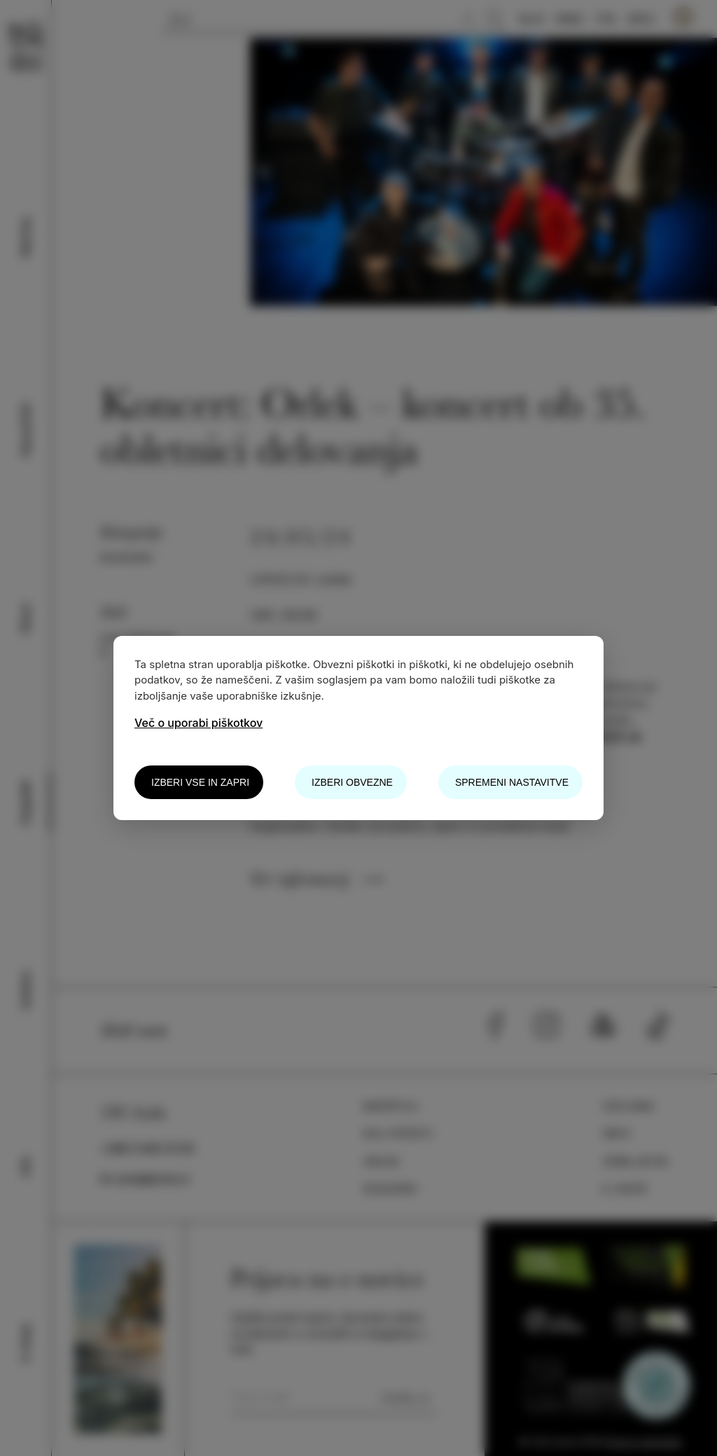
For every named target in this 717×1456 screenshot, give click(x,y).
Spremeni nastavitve (512, 782)
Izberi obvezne (352, 782)
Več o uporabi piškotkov (198, 723)
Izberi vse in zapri (200, 782)
